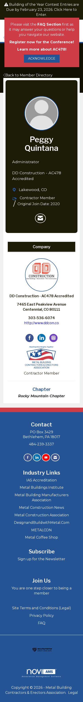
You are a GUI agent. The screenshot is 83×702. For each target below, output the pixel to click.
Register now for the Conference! (42, 42)
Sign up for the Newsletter (41, 559)
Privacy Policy (41, 615)
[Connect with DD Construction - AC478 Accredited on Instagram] (53, 337)
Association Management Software (41, 673)
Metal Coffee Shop (41, 537)
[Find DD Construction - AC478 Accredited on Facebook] (29, 337)
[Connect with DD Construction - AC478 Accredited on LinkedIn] (41, 337)
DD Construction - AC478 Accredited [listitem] (42, 278)
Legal (73, 693)
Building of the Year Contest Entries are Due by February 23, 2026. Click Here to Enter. (42, 9)
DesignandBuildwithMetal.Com (41, 522)
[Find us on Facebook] (28, 457)
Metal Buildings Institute (42, 487)
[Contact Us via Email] (55, 457)
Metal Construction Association (41, 515)
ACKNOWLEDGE (41, 59)
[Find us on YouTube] (46, 457)
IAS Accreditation (41, 480)
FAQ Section (49, 24)
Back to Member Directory (27, 75)
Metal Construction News (41, 507)
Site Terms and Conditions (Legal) (41, 608)
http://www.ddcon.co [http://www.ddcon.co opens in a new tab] (41, 323)
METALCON (41, 530)
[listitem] (40, 218)
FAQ (41, 623)
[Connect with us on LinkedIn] (37, 457)
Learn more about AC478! (41, 49)
